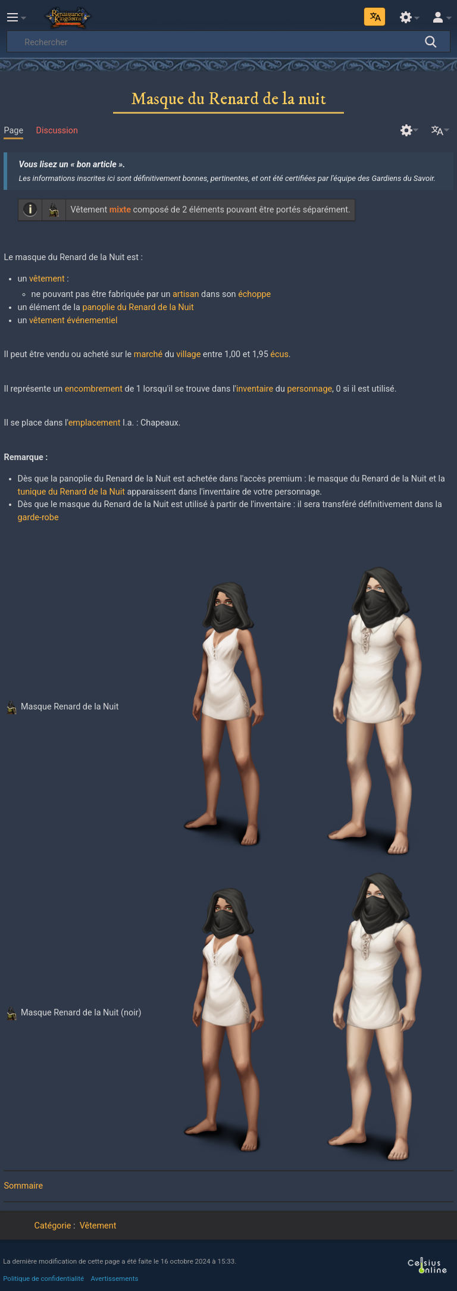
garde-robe (38, 517)
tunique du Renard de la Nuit (71, 492)
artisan (186, 294)
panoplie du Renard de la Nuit (137, 307)
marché (148, 354)
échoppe (254, 294)
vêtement (47, 279)
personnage (309, 389)
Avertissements (115, 1278)
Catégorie (53, 1226)
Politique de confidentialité (43, 1278)
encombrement (94, 389)
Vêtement (98, 1226)
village (188, 354)
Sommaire (23, 1186)
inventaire (254, 389)
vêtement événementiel (73, 320)
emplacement (94, 423)
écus (279, 354)
